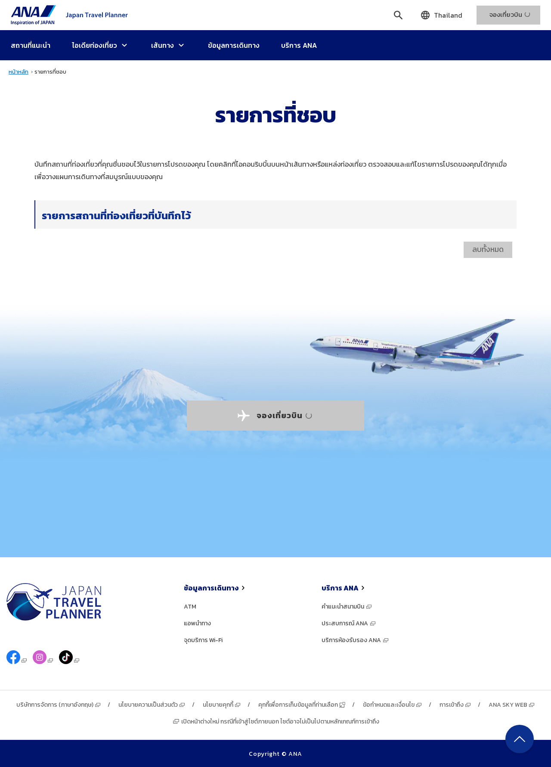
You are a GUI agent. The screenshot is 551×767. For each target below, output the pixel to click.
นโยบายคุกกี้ (222, 704)
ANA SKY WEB (512, 704)
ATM (190, 606)
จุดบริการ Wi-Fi (203, 640)
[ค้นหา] (398, 15)
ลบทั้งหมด (488, 249)
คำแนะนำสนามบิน (347, 606)
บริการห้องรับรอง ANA (355, 640)
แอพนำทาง (197, 623)
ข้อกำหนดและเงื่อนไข (392, 704)
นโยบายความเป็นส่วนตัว (152, 704)
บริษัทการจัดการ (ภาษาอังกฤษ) (58, 704)
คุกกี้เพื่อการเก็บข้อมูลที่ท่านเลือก (302, 704)
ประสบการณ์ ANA (349, 623)
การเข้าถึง (455, 704)
